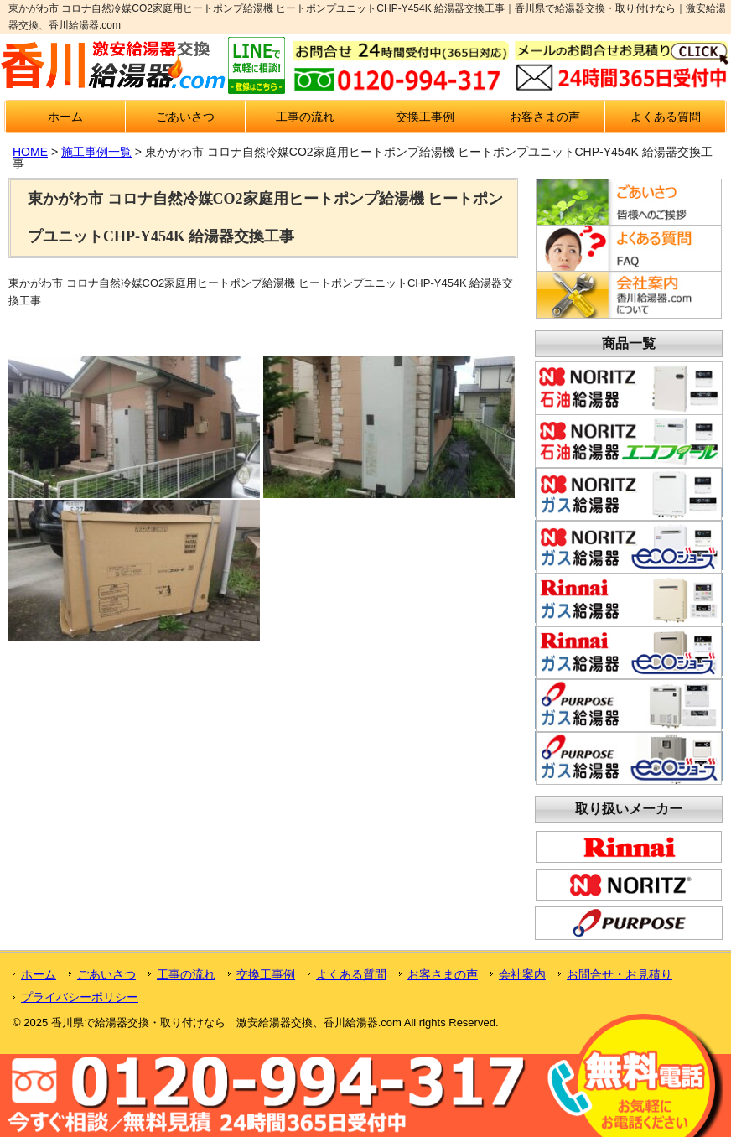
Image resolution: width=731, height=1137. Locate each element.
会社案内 (522, 974)
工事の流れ (305, 116)
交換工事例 (425, 116)
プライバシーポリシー (79, 997)
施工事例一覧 (96, 151)
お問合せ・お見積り (619, 974)
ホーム (65, 116)
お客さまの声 (545, 116)
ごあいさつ (185, 116)
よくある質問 (665, 116)
